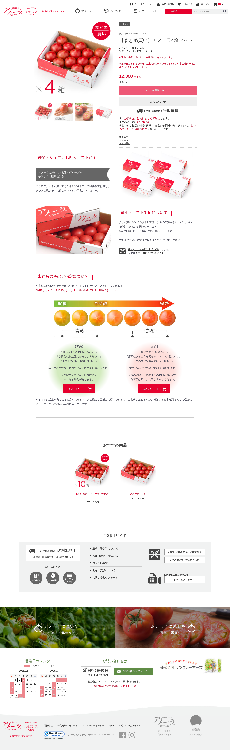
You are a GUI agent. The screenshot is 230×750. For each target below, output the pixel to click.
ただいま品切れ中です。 (158, 90)
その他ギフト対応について (184, 560)
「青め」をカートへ (76, 389)
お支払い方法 (100, 563)
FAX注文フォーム (184, 579)
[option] (73, 58)
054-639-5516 (96, 670)
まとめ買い (124, 143)
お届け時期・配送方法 (105, 555)
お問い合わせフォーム (105, 577)
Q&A (111, 725)
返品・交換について (103, 570)
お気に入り (156, 101)
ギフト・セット (145, 11)
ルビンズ (112, 11)
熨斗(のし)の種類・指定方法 (143, 249)
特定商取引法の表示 (67, 725)
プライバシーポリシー (93, 725)
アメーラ (83, 11)
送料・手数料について (105, 548)
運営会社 (48, 725)
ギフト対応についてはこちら (151, 253)
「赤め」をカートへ (151, 389)
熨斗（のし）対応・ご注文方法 (184, 552)
